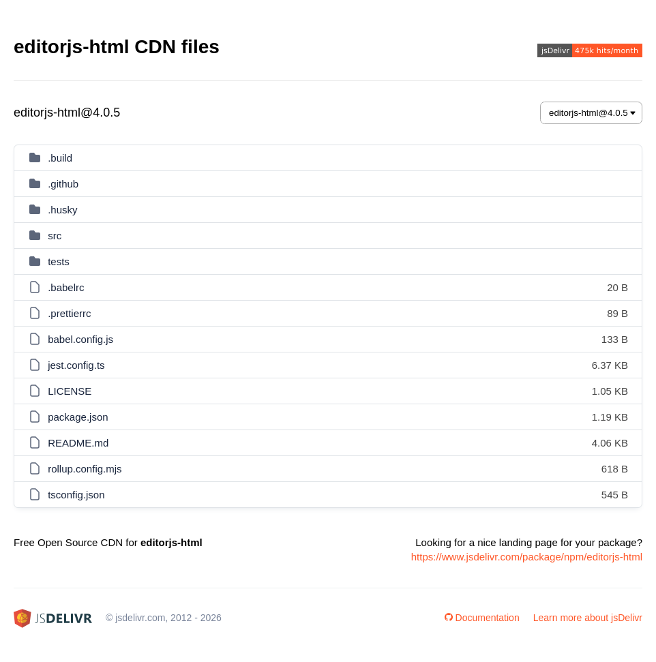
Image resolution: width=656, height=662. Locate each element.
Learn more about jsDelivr (587, 617)
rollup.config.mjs (84, 469)
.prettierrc (69, 313)
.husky (62, 209)
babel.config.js (80, 339)
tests (59, 261)
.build (60, 158)
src (54, 235)
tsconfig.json (76, 494)
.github (63, 184)
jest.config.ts (76, 365)
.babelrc (66, 287)
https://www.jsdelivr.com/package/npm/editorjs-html (526, 556)
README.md (78, 443)
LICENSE (69, 391)
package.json (78, 417)
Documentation (482, 617)
